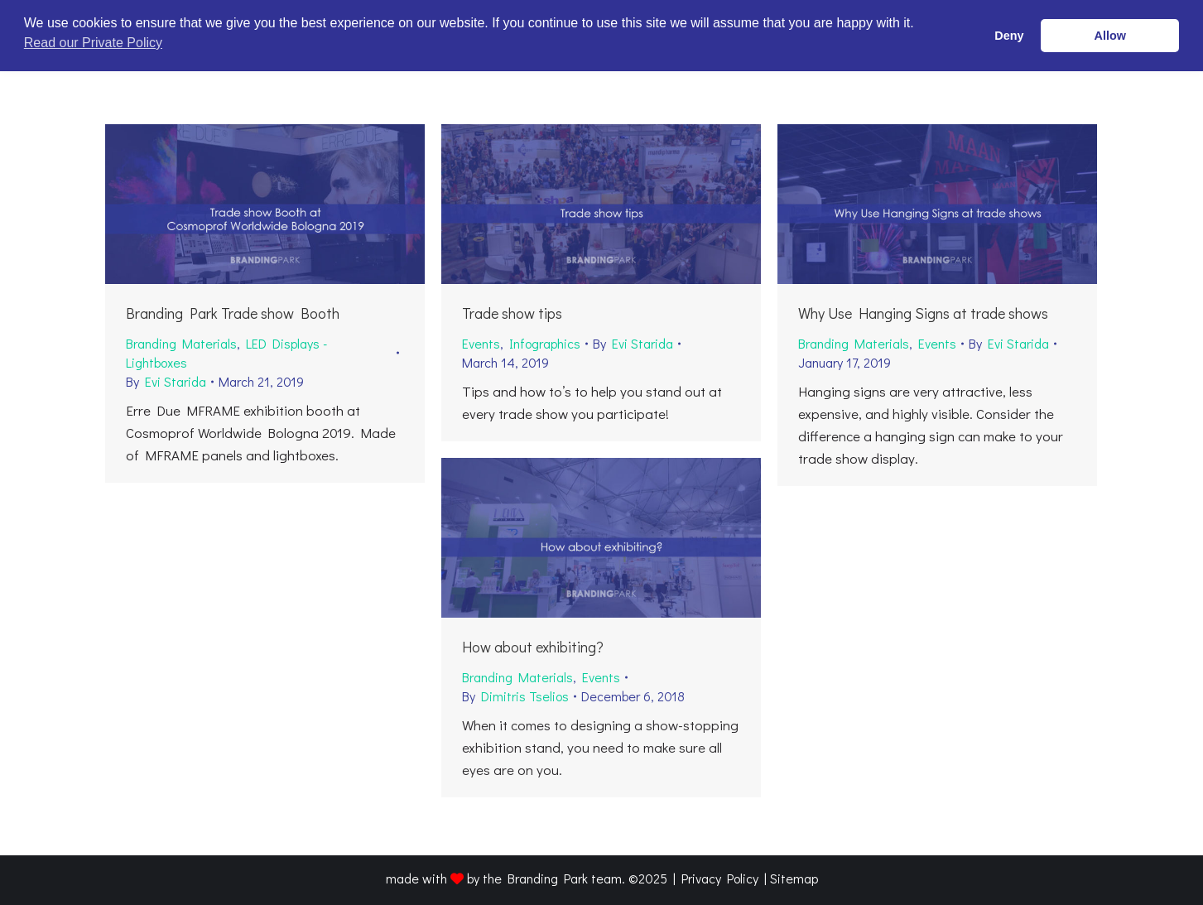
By (166, 381)
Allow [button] (1110, 35)
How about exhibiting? (533, 647)
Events (481, 343)
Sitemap (794, 878)
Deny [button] (1008, 35)
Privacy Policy (719, 878)
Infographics (544, 343)
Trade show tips (512, 313)
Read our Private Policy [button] (93, 43)
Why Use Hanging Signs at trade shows (923, 313)
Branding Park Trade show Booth (232, 313)
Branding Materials (181, 343)
